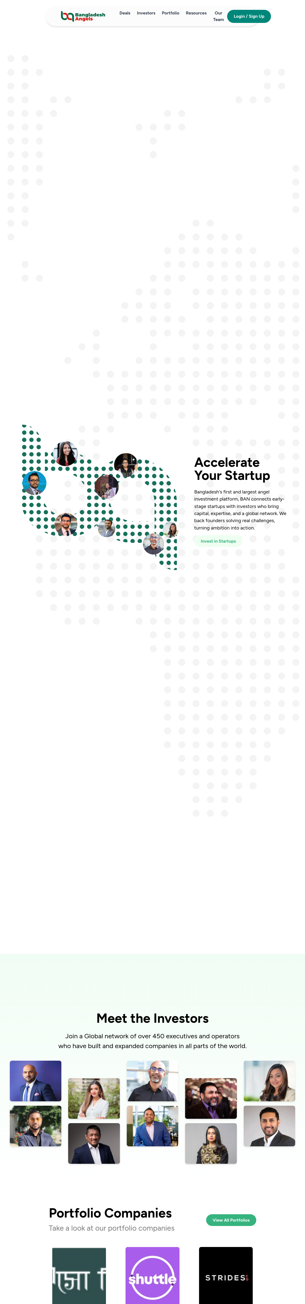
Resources (196, 13)
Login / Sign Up (249, 16)
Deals (125, 13)
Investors (146, 13)
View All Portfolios (231, 1220)
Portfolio (170, 13)
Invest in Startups (218, 541)
